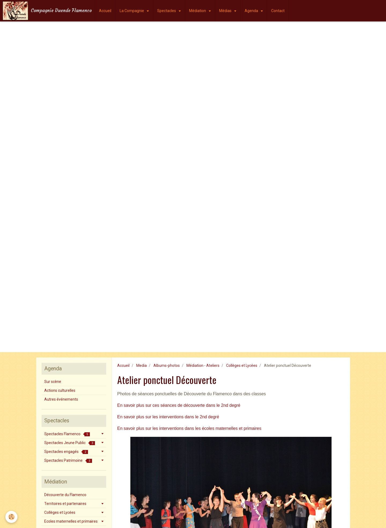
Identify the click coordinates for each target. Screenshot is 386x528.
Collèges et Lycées (241, 365)
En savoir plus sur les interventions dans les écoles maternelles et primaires (189, 428)
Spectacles (167, 11)
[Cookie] (11, 517)
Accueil (105, 11)
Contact (278, 11)
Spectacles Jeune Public (69, 443)
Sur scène (52, 381)
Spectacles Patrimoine (68, 460)
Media (141, 365)
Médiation (198, 11)
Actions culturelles (59, 390)
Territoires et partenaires (65, 503)
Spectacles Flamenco (67, 434)
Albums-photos (166, 365)
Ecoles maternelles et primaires (71, 521)
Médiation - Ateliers (202, 365)
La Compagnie (132, 11)
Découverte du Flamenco (65, 495)
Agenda (252, 11)
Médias (225, 11)
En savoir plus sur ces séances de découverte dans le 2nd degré (178, 405)
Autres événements (61, 399)
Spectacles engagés (66, 451)
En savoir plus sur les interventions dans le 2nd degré (168, 417)
